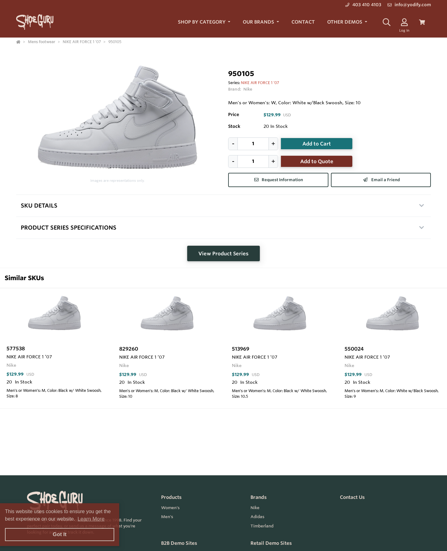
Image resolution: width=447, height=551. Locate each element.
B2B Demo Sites (179, 543)
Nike (248, 89)
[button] (204, 22)
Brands (259, 497)
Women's (170, 507)
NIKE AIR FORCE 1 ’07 (260, 82)
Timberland (262, 525)
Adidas (257, 516)
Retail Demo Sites (271, 543)
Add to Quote (316, 161)
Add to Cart (316, 144)
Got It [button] (59, 534)
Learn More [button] (91, 519)
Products (171, 497)
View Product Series (223, 253)
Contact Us (352, 497)
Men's (167, 516)
